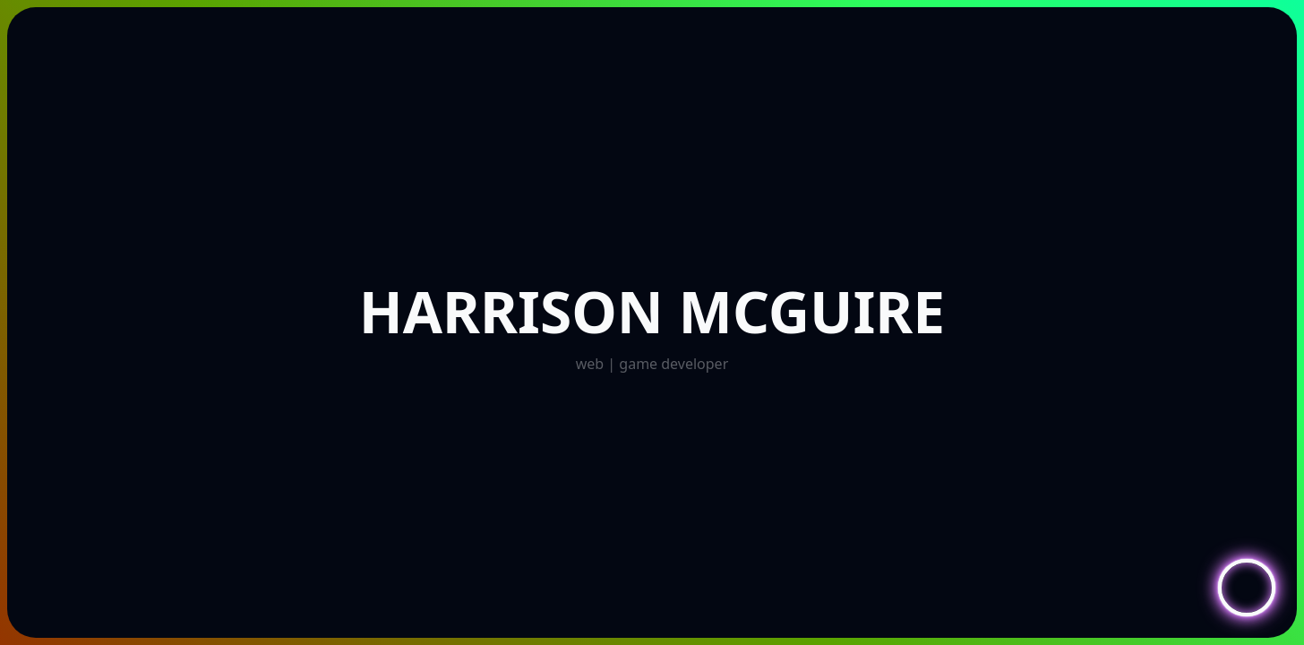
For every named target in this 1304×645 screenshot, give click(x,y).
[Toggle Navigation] (1246, 587)
